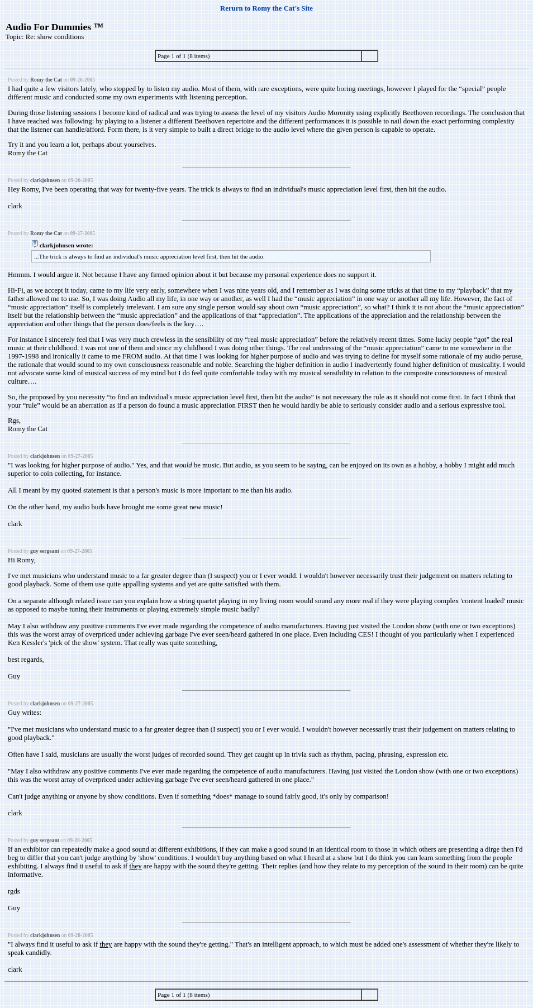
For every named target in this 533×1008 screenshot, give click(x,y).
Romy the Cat (46, 80)
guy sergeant (44, 551)
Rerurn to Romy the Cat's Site (266, 8)
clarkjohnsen (45, 180)
